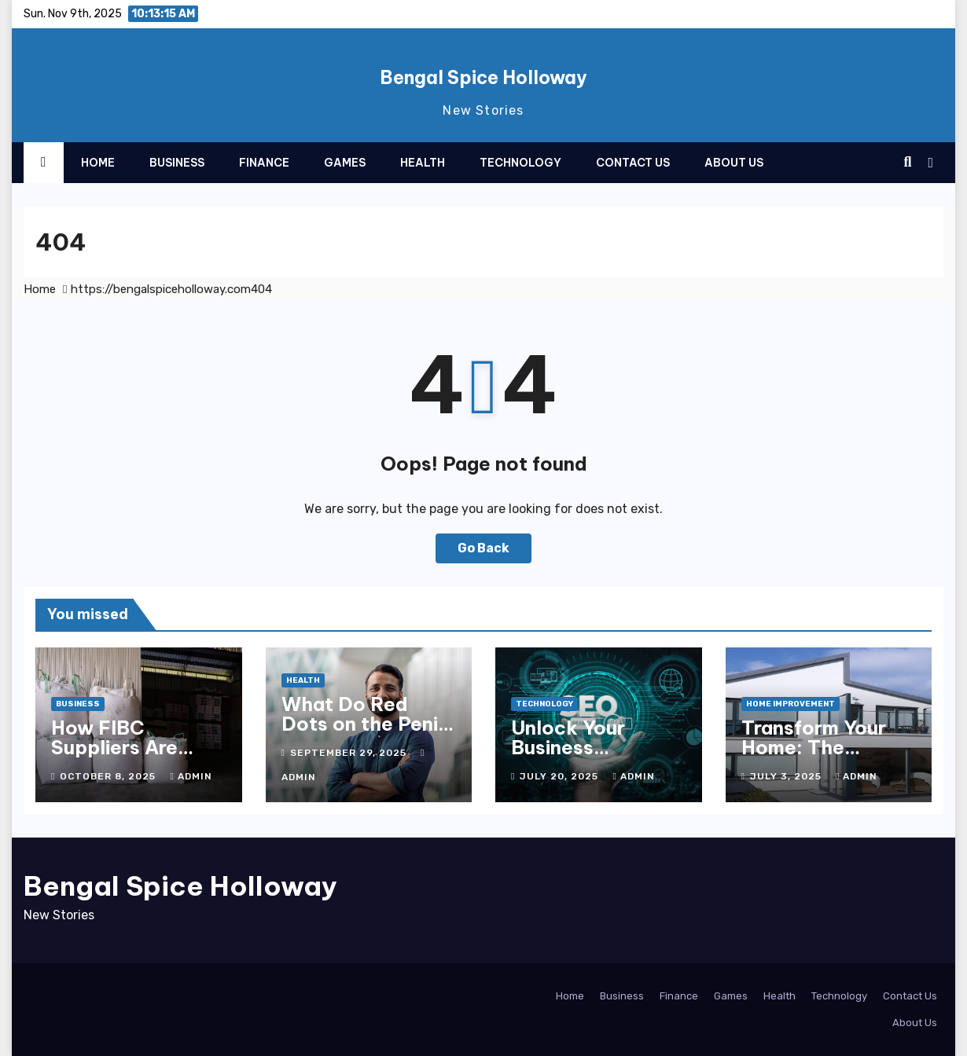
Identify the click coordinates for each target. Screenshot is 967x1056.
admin (190, 776)
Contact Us (633, 163)
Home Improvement (790, 704)
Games (345, 163)
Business (176, 163)
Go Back (483, 548)
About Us (733, 163)
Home (98, 163)
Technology (520, 163)
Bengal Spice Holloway (483, 77)
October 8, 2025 (109, 776)
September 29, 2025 (350, 752)
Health (422, 163)
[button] (907, 161)
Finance (264, 163)
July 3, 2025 (787, 776)
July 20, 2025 (560, 776)
